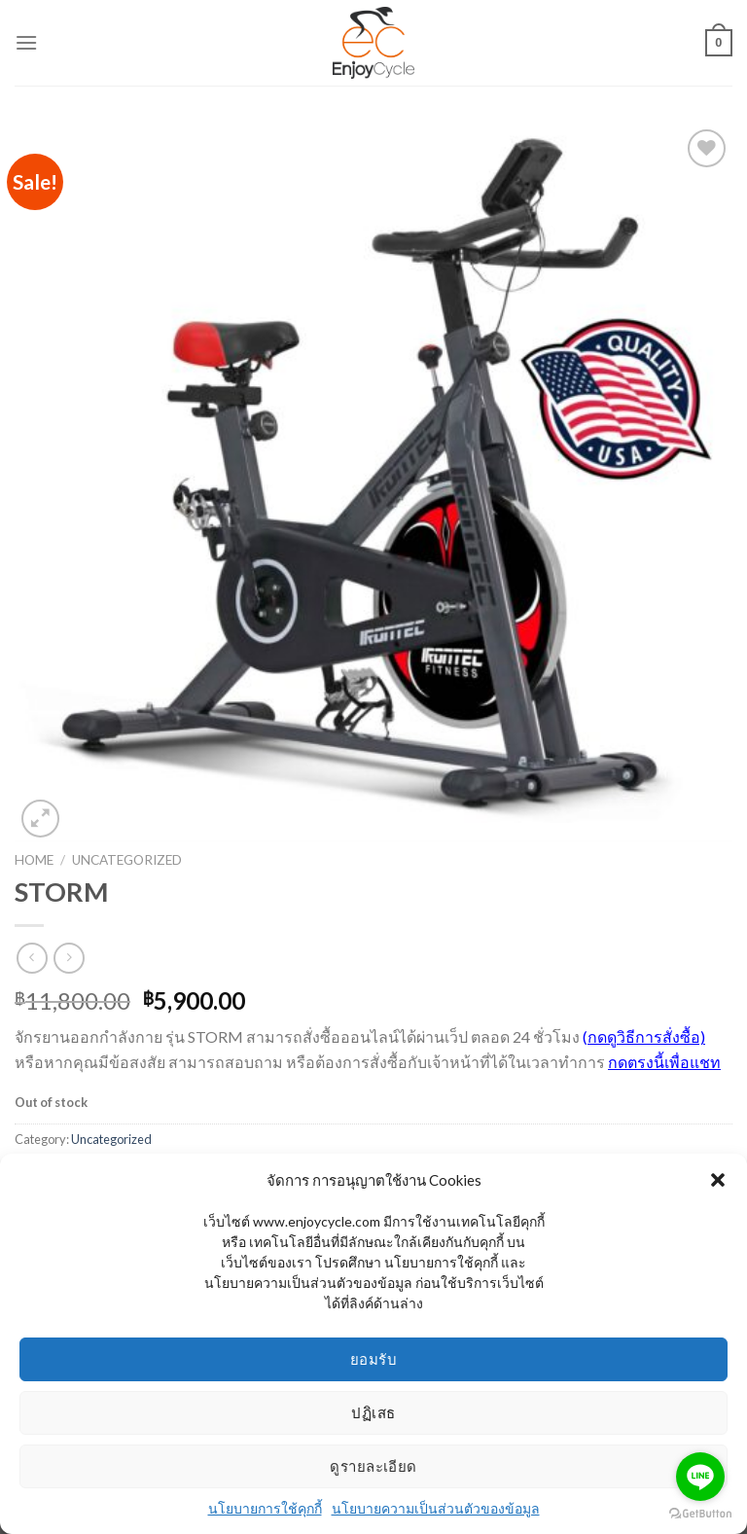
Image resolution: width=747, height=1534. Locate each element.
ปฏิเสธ (373, 1412)
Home (34, 860)
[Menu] (26, 42)
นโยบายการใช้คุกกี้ (265, 1508)
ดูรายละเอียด (373, 1466)
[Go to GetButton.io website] (700, 1514)
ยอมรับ (373, 1359)
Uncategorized (127, 860)
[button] (718, 1180)
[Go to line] (700, 1476)
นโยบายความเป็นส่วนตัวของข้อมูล (436, 1508)
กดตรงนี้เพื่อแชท (664, 1061)
